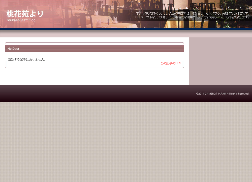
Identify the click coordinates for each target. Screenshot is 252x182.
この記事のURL (170, 63)
